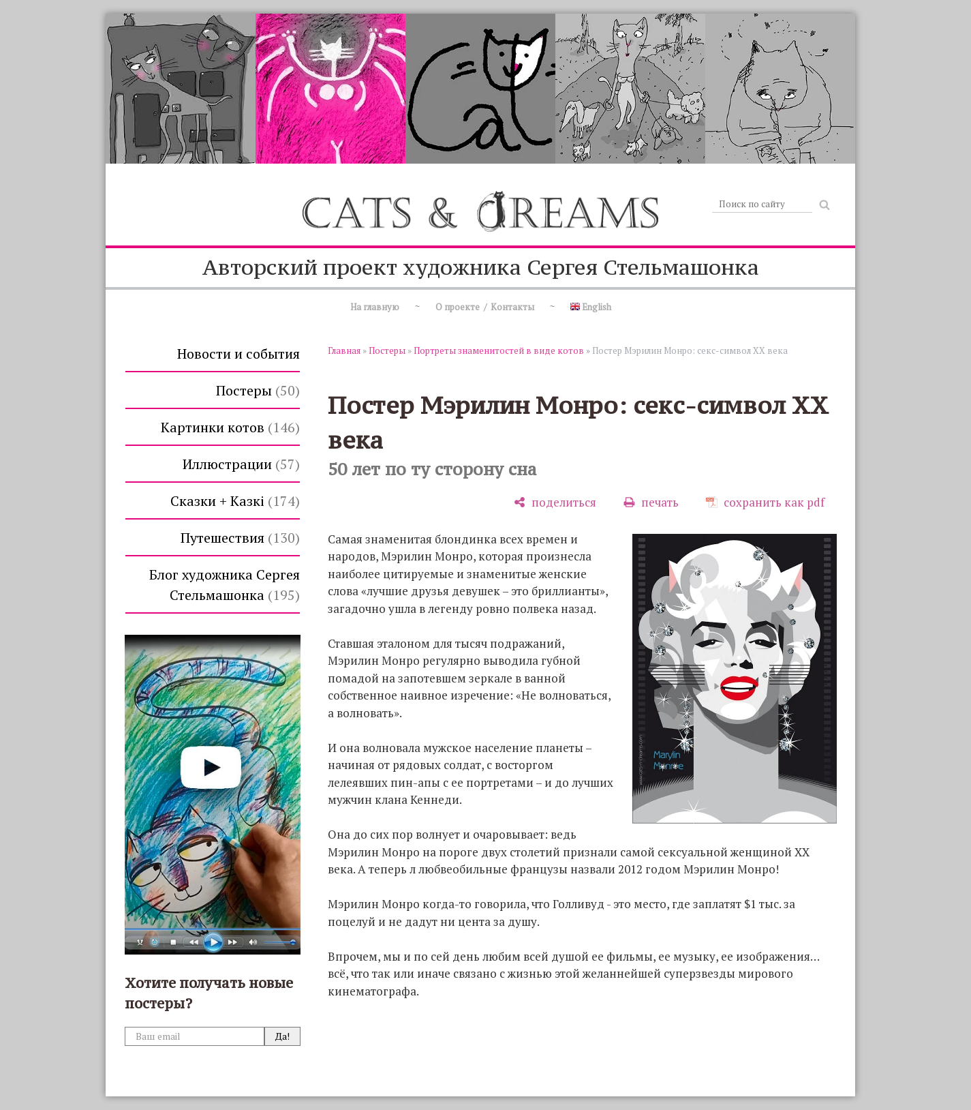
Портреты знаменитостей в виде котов (499, 350)
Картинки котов (230, 427)
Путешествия (240, 537)
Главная (344, 350)
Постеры (258, 390)
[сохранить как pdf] (765, 502)
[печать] (651, 502)
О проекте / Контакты (484, 307)
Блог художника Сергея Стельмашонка (224, 584)
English (590, 307)
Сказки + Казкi (235, 501)
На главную (374, 307)
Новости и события (238, 353)
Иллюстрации (241, 464)
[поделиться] (555, 502)
